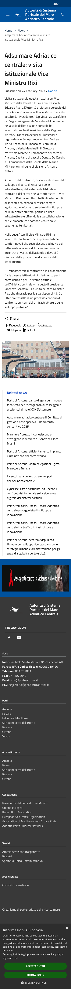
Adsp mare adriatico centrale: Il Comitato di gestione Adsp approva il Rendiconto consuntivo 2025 (34, 422)
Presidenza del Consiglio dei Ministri (25, 803)
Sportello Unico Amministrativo (22, 860)
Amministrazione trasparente (21, 851)
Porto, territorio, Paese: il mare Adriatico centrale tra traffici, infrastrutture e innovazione (33, 527)
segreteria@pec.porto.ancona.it (29, 684)
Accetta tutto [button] (35, 966)
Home (8, 30)
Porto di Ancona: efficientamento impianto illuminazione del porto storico (34, 453)
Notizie (52, 91)
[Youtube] (19, 637)
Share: (12, 318)
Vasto (5, 736)
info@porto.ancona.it (24, 680)
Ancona (7, 709)
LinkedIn (29, 330)
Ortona (6, 731)
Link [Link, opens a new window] (16, 958)
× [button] (66, 928)
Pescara (7, 727)
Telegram (13, 330)
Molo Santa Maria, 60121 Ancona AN (39, 662)
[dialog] (35, 956)
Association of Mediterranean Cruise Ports (29, 821)
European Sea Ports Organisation (23, 816)
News (21, 30)
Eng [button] (57, 4)
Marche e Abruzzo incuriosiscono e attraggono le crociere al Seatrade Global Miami (33, 439)
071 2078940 (17, 675)
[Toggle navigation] (7, 14)
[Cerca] (63, 14)
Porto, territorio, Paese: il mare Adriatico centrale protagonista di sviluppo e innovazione (33, 510)
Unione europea (12, 807)
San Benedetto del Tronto (18, 722)
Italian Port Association (17, 812)
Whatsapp (44, 325)
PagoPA (7, 856)
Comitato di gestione (15, 885)
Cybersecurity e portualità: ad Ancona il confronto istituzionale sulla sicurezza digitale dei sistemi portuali (32, 493)
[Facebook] (9, 637)
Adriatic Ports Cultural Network (22, 826)
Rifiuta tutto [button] (35, 975)
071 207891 (23, 671)
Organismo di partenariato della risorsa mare (31, 909)
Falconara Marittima (15, 718)
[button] (36, 983)
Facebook (13, 325)
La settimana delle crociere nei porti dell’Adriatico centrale (30, 478)
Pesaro (6, 713)
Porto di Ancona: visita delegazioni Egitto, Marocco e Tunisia (33, 466)
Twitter (28, 325)
